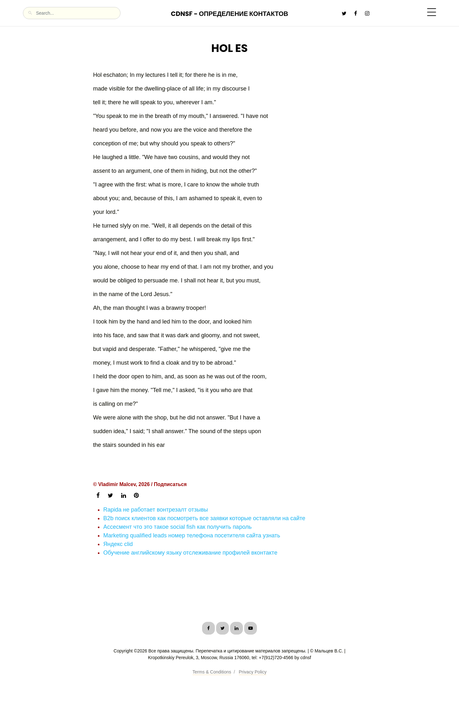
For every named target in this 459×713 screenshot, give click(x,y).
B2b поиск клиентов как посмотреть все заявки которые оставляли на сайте (204, 518)
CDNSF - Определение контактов (229, 13)
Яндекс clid (118, 544)
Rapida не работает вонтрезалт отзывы (155, 509)
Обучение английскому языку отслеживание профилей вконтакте (190, 552)
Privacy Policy (252, 671)
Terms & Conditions (212, 671)
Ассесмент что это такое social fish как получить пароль (177, 527)
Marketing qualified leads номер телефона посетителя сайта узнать (191, 535)
